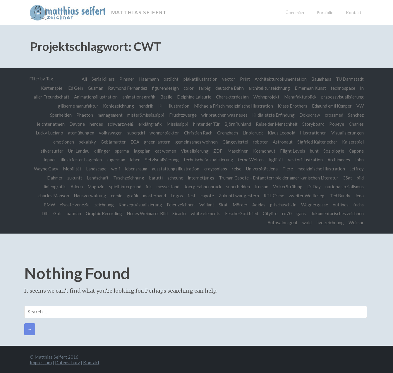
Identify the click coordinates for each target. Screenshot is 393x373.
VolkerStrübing (287, 186)
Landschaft (95, 177)
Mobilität (69, 168)
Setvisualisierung (160, 159)
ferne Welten (249, 159)
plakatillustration (197, 79)
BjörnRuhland (237, 123)
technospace (343, 88)
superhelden (236, 186)
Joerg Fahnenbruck (201, 186)
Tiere (286, 168)
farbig (203, 88)
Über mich (295, 12)
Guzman (92, 88)
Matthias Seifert (139, 12)
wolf (113, 168)
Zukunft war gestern (237, 195)
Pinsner (123, 79)
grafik (129, 195)
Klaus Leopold (281, 132)
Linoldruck (252, 132)
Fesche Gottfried (240, 213)
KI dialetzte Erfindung (272, 114)
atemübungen (79, 132)
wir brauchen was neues (223, 114)
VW (360, 105)
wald (305, 222)
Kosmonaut (263, 150)
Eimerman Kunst (309, 88)
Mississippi (176, 123)
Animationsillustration (94, 96)
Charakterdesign (231, 96)
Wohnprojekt (266, 96)
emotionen (60, 141)
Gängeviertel (234, 141)
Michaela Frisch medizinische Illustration (230, 105)
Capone (356, 150)
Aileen (74, 186)
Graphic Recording (101, 213)
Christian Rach (197, 132)
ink (147, 186)
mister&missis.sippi (143, 114)
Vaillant (205, 204)
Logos (175, 195)
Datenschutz (68, 362)
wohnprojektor (163, 132)
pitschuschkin (283, 204)
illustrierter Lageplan (78, 159)
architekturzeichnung (267, 88)
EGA (132, 141)
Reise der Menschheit (276, 123)
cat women (163, 150)
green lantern (155, 141)
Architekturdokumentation (278, 79)
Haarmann (145, 79)
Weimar (356, 222)
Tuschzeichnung (126, 177)
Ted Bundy (340, 195)
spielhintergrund (123, 186)
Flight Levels (292, 150)
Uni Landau (75, 150)
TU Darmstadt (349, 79)
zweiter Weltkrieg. (306, 195)
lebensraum (134, 168)
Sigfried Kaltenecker (317, 141)
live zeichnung (329, 222)
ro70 (286, 213)
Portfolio (325, 12)
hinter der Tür (205, 123)
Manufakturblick (300, 96)
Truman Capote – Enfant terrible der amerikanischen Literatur (277, 177)
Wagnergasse (314, 204)
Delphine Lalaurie (193, 96)
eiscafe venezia (73, 204)
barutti (154, 177)
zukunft (72, 177)
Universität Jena (261, 168)
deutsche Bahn (227, 88)
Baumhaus (320, 79)
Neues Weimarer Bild (145, 213)
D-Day (313, 186)
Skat (222, 204)
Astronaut (282, 141)
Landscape (93, 168)
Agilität (274, 159)
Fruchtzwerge (181, 114)
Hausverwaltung (86, 195)
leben (133, 159)
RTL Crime (272, 195)
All (80, 79)
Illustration (175, 105)
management (107, 114)
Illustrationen (313, 132)
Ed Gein (71, 88)
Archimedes (338, 159)
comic (113, 195)
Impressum (41, 362)
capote (205, 195)
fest (189, 195)
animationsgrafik (138, 96)
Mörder (239, 204)
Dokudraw (308, 114)
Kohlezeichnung (114, 105)
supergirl (135, 132)
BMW (47, 204)
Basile (165, 96)
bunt (314, 150)
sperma (119, 150)
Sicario (177, 213)
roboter (259, 141)
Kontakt (353, 12)
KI (156, 105)
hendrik (142, 105)
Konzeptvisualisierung (139, 204)
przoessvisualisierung (342, 96)
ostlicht (168, 79)
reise (235, 168)
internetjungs (199, 177)
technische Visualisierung (207, 159)
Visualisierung (193, 150)
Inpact (47, 159)
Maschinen (236, 150)
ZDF (216, 150)
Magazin (93, 186)
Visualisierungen (347, 132)
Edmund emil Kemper (330, 105)
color (186, 88)
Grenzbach (226, 132)
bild (360, 177)
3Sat (347, 177)
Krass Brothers (290, 105)
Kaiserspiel (353, 141)
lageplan (139, 150)
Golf (53, 213)
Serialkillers (99, 79)
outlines (341, 204)
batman (70, 213)
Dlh (40, 213)
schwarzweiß (120, 123)
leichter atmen (49, 123)
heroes (95, 123)
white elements (204, 213)
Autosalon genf (281, 222)
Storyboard (313, 123)
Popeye (336, 123)
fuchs (358, 204)
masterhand (152, 195)
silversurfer (48, 150)
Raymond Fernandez (125, 88)
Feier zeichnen (179, 204)
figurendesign (163, 88)
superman (113, 159)
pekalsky (84, 141)
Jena (359, 195)
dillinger (99, 150)
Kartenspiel (48, 88)
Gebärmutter (110, 141)
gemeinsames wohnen (195, 141)
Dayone (75, 123)
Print (242, 79)
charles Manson (49, 195)
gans (300, 213)
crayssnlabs (213, 168)
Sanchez (356, 114)
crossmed (333, 114)
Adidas (258, 204)
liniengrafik (52, 186)
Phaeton (80, 114)
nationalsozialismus (344, 186)
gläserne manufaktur (73, 105)
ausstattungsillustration (174, 168)
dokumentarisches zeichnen (337, 213)
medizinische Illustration (321, 168)
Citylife (269, 213)
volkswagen (109, 132)
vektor (225, 79)
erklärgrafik (149, 123)
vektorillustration (304, 159)
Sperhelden (56, 114)
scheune (173, 177)
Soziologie (333, 150)
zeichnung (102, 204)
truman (260, 186)
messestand (166, 186)
